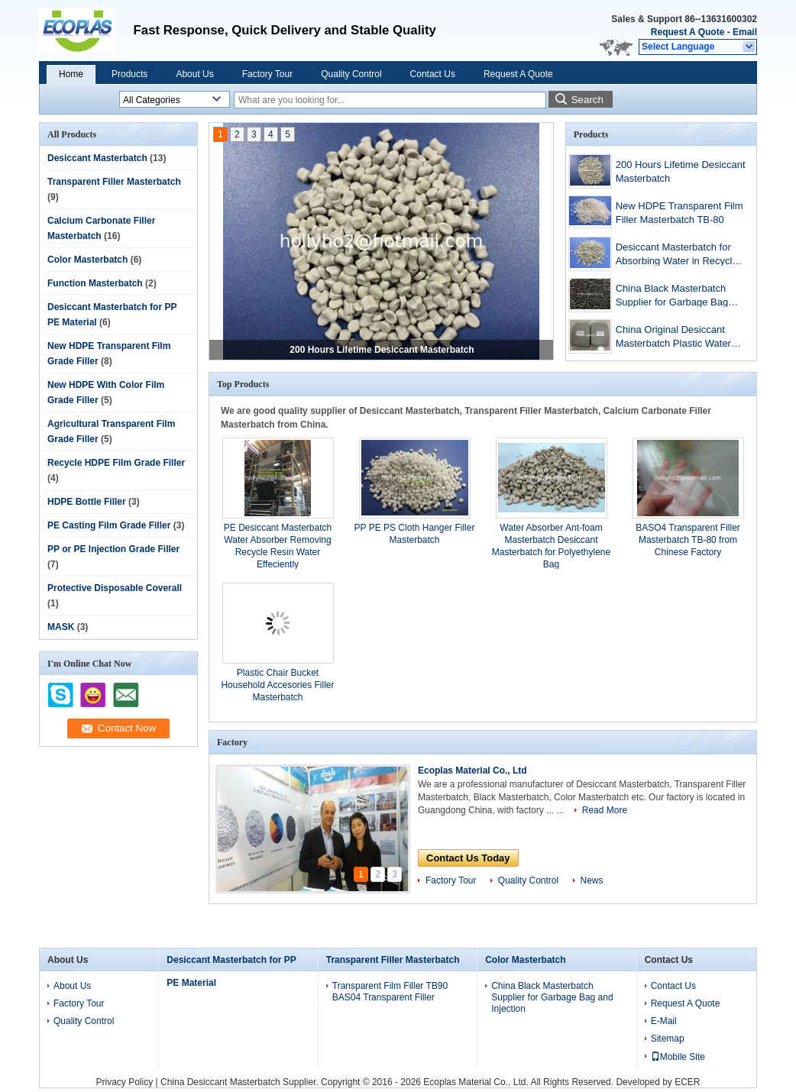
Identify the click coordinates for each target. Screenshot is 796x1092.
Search (587, 99)
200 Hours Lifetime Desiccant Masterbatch (382, 349)
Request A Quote (687, 32)
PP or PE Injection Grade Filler (113, 549)
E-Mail (664, 1021)
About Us (194, 74)
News (592, 880)
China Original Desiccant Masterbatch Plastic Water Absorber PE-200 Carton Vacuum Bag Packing (673, 338)
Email (745, 32)
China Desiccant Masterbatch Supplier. (240, 1082)
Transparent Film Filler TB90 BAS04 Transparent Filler (390, 992)
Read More (604, 810)
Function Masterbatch (95, 283)
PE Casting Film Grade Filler (108, 525)
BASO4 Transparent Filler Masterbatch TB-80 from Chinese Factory (688, 539)
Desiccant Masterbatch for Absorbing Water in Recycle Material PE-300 (677, 255)
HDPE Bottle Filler (86, 501)
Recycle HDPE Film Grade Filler (116, 462)
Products (129, 74)
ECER (687, 1082)
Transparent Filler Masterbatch (114, 181)
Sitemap (667, 1038)
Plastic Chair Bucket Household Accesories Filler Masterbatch (277, 685)
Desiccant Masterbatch (97, 158)
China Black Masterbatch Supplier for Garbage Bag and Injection (672, 297)
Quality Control (351, 74)
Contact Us (432, 74)
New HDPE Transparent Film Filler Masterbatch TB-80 (679, 212)
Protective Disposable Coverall (114, 588)
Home (71, 74)
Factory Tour (267, 74)
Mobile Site (678, 1057)
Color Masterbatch (87, 259)
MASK (60, 627)
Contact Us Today (468, 858)
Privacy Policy (124, 1082)
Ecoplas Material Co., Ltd (472, 770)
